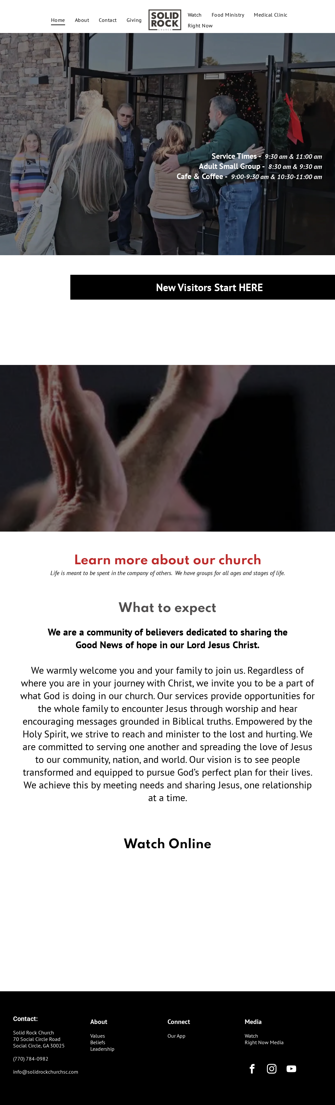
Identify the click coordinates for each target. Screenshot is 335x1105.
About (98, 1021)
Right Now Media (264, 1042)
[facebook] (252, 1070)
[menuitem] (58, 20)
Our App (176, 1035)
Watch (251, 1035)
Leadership (102, 1049)
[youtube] (291, 1070)
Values (97, 1035)
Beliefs (97, 1042)
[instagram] (271, 1070)
